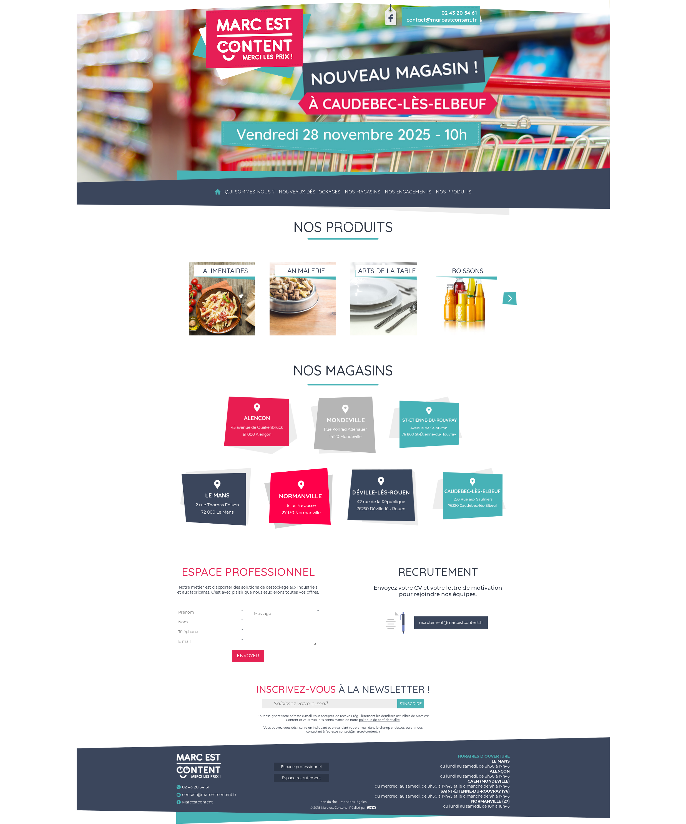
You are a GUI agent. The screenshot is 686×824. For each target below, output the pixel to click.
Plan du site (328, 802)
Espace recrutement (301, 777)
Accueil (217, 192)
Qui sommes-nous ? (249, 192)
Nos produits (453, 192)
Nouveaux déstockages (309, 192)
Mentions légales (353, 802)
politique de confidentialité (379, 720)
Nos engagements (408, 192)
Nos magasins (362, 192)
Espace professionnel (301, 766)
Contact (345, 225)
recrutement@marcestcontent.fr (451, 622)
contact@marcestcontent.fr (359, 731)
